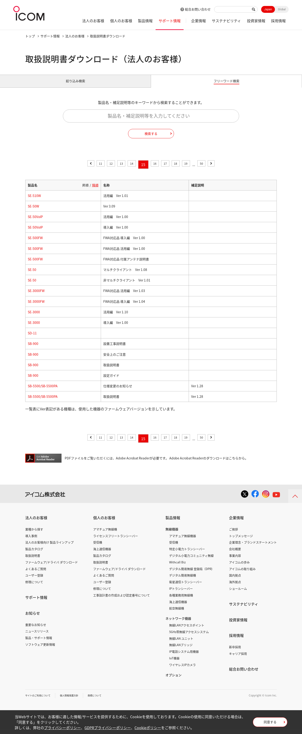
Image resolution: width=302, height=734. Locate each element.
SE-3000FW (36, 296)
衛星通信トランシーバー (185, 587)
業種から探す (34, 534)
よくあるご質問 (35, 574)
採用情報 (278, 20)
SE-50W (33, 211)
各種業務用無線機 (181, 600)
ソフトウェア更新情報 (40, 649)
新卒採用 (235, 652)
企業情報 (198, 20)
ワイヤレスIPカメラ (182, 670)
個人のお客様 (121, 20)
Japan (268, 9)
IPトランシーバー (181, 594)
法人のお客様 (93, 20)
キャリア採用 (238, 659)
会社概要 (235, 554)
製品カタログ (34, 554)
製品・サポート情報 (38, 643)
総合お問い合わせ (198, 9)
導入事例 (31, 541)
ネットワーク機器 (178, 623)
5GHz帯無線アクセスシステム (189, 637)
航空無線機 (176, 613)
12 (104, 169)
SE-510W (34, 201)
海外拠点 (235, 587)
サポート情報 (170, 20)
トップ (30, 36)
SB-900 (33, 349)
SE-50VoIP (35, 222)
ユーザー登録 (34, 580)
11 (91, 169)
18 (180, 169)
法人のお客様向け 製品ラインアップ (49, 547)
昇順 (85, 190)
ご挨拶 (233, 534)
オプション (173, 680)
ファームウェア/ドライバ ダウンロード (51, 567)
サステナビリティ (226, 20)
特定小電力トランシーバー (187, 554)
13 (117, 169)
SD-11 (32, 338)
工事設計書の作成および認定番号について (121, 600)
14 (129, 169)
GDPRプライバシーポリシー (107, 727)
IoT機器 (174, 663)
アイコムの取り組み (242, 574)
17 (167, 169)
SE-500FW (35, 243)
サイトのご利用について (40, 701)
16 (155, 169)
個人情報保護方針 (76, 701)
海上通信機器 (102, 554)
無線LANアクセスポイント (186, 630)
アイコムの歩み (239, 567)
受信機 (97, 547)
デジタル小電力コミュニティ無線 (191, 561)
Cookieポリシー (147, 727)
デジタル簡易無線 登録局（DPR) (190, 574)
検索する (151, 138)
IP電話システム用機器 (184, 657)
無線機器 (171, 534)
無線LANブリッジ (181, 650)
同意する (270, 723)
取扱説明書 (32, 561)
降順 (95, 190)
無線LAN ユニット (181, 643)
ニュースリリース (37, 636)
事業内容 (235, 561)
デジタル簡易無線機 (182, 580)
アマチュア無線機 (105, 534)
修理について (34, 587)
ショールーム (238, 594)
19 (193, 169)
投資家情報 (256, 20)
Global (282, 9)
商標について (104, 701)
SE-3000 (34, 317)
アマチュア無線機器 (182, 541)
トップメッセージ (241, 541)
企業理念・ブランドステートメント (253, 547)
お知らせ (32, 618)
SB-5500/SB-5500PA (43, 391)
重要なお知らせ (35, 630)
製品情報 (145, 20)
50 (211, 169)
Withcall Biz (177, 567)
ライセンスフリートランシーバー (115, 541)
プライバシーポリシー (62, 727)
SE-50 (32, 275)
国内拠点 (235, 580)
